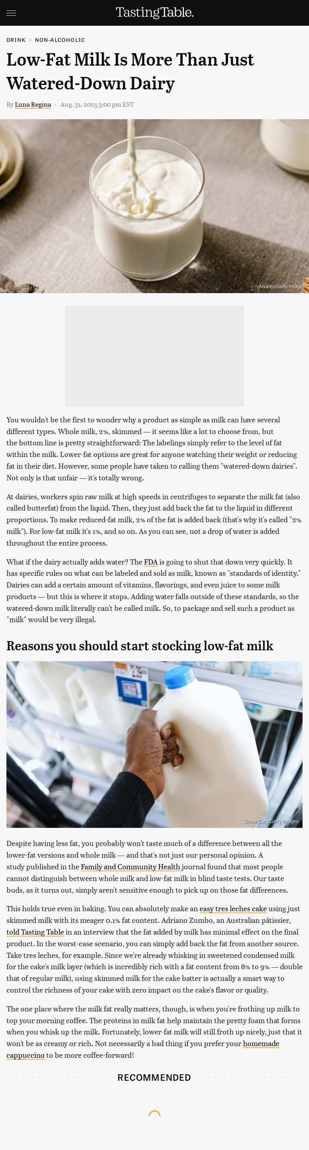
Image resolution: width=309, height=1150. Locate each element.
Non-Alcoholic (60, 39)
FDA (151, 561)
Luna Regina (33, 104)
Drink (16, 39)
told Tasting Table (35, 932)
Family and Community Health (130, 866)
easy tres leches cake (233, 908)
